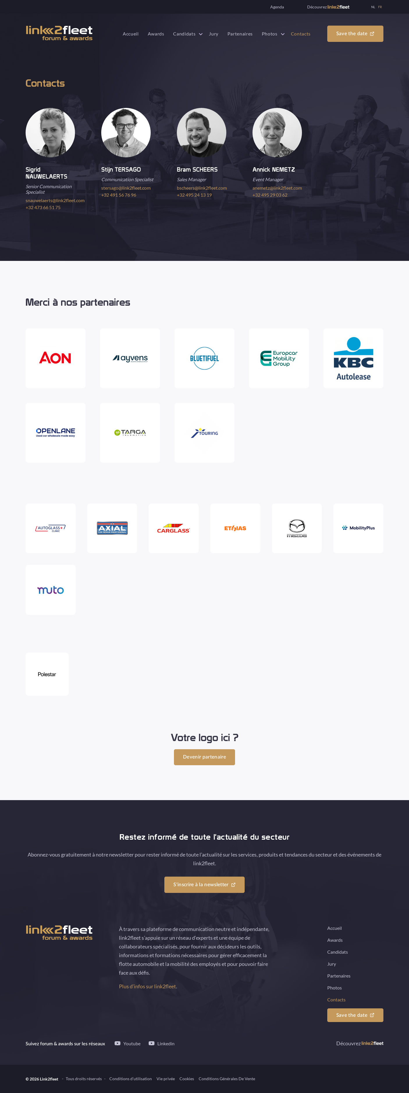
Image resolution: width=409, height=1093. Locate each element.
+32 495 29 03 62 (269, 194)
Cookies (186, 1079)
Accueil (130, 33)
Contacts (301, 33)
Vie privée (166, 1079)
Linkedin (166, 1043)
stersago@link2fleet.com (126, 188)
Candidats (184, 33)
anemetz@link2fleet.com (277, 188)
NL (373, 7)
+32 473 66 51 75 (43, 207)
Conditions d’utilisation (130, 1079)
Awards (156, 33)
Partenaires (240, 33)
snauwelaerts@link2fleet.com (55, 200)
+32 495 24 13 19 (194, 194)
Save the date (351, 33)
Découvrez (328, 6)
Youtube (132, 1043)
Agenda (277, 6)
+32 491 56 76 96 (118, 194)
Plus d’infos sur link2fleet (147, 987)
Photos (270, 33)
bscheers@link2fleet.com (202, 188)
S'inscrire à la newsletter (200, 885)
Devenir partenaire (204, 757)
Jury (213, 33)
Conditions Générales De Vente (227, 1079)
